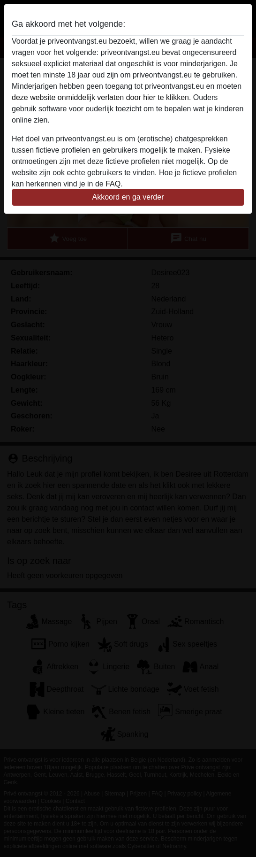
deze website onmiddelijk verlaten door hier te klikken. (101, 97)
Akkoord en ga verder (128, 197)
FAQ (112, 184)
